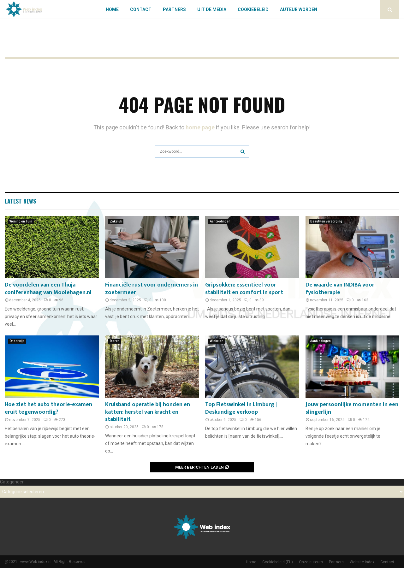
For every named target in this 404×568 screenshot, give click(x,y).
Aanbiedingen (220, 221)
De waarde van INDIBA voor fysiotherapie (340, 288)
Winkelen (216, 341)
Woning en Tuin (20, 221)
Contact (141, 9)
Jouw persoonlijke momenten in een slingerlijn (352, 408)
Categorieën (12, 481)
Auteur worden (298, 9)
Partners (174, 9)
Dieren (115, 341)
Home (112, 9)
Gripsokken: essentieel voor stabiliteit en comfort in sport (244, 288)
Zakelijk (116, 221)
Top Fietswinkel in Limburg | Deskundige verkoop (241, 408)
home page (200, 127)
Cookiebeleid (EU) (277, 562)
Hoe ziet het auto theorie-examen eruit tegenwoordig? (48, 408)
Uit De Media (211, 9)
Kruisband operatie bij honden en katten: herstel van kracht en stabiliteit (147, 412)
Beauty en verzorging (326, 221)
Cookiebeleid (253, 9)
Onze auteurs (311, 562)
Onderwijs (17, 341)
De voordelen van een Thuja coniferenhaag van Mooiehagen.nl (48, 288)
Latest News (20, 201)
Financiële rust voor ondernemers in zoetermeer (151, 288)
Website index (362, 562)
